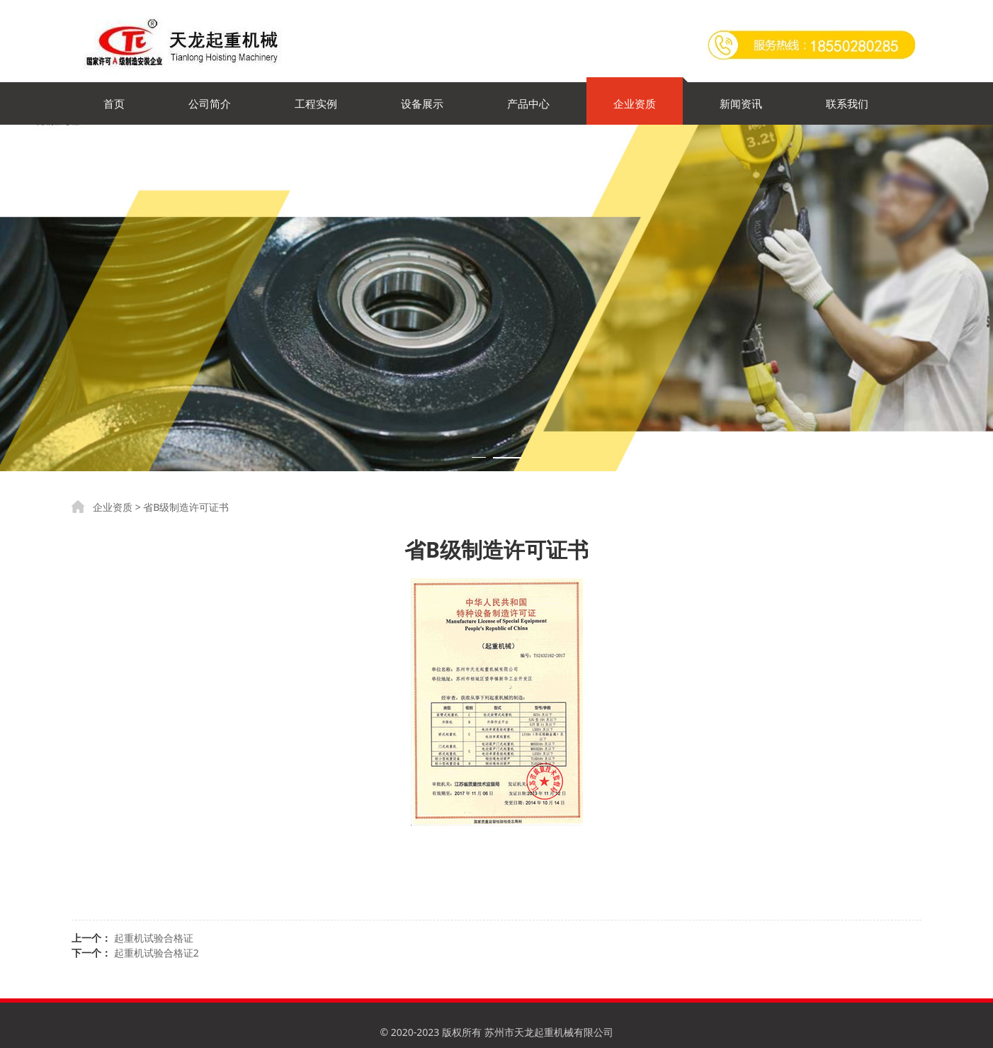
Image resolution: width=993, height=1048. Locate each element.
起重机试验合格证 (153, 938)
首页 (114, 103)
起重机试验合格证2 (156, 952)
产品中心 (528, 103)
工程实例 (316, 103)
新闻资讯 (741, 103)
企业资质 (634, 103)
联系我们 (847, 103)
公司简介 (209, 103)
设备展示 (422, 103)
